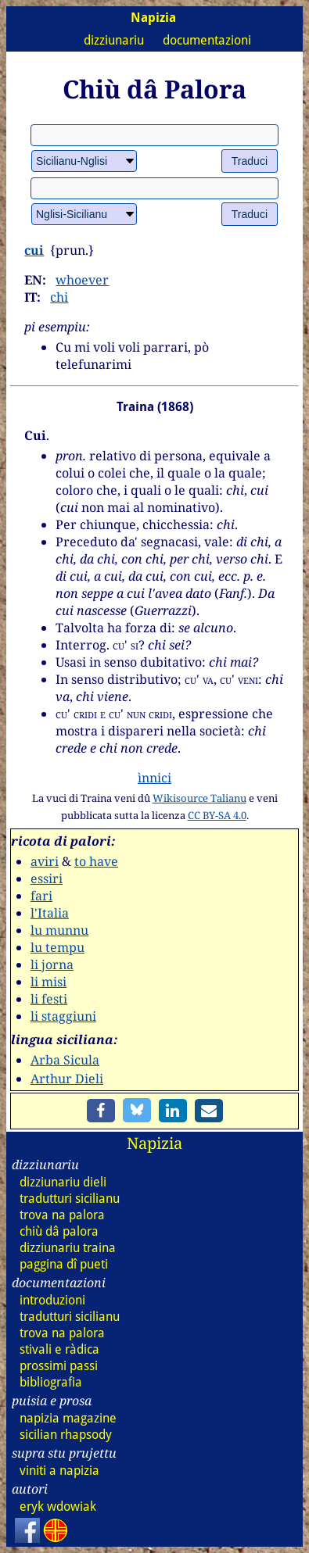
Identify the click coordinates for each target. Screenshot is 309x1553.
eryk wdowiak (58, 1506)
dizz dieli (63, 1182)
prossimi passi (59, 1365)
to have (96, 861)
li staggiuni (63, 1016)
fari (41, 895)
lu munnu (59, 930)
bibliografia (51, 1382)
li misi (48, 981)
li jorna (52, 964)
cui (34, 250)
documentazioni (207, 40)
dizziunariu (114, 40)
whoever (82, 279)
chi (59, 297)
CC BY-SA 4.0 (217, 815)
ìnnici (154, 777)
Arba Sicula (65, 1059)
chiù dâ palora (59, 1231)
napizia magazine (68, 1418)
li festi (49, 998)
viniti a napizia (59, 1470)
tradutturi (70, 1198)
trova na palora (62, 1215)
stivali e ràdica (59, 1349)
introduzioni (52, 1300)
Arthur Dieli (67, 1078)
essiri (47, 878)
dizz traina (68, 1247)
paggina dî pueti (64, 1264)
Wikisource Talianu (199, 798)
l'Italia (50, 912)
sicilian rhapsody (66, 1434)
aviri (45, 861)
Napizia (154, 1143)
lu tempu (57, 947)
